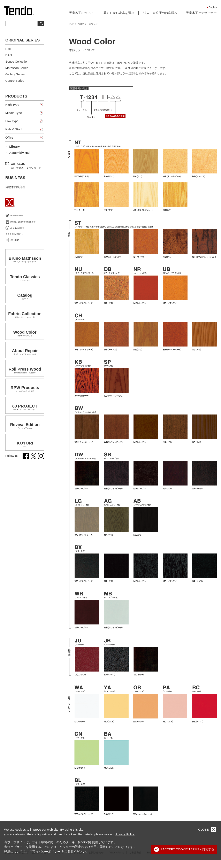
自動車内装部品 (15, 187)
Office (9, 137)
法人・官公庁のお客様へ (160, 13)
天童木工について (81, 13)
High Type (12, 104)
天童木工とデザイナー (201, 13)
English (213, 7)
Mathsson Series (16, 68)
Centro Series (14, 80)
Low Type (11, 121)
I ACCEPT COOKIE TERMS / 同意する (184, 849)
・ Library (12, 146)
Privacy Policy (125, 834)
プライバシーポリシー (45, 851)
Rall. (8, 49)
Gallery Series (15, 74)
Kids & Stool (13, 129)
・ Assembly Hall (17, 152)
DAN (8, 55)
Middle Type (13, 113)
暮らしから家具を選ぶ (119, 13)
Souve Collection (17, 61)
